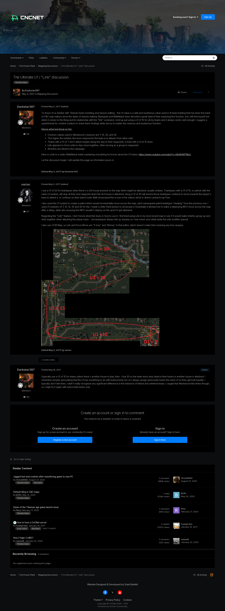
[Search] (178, 57)
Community (59, 57)
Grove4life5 (22, 479)
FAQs (31, 57)
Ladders (44, 57)
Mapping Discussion (47, 94)
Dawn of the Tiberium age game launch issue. (36, 507)
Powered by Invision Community (112, 606)
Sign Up (208, 17)
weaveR (20, 541)
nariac (25, 184)
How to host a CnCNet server (32, 522)
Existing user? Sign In (185, 17)
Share (182, 92)
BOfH (18, 495)
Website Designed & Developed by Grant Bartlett (112, 584)
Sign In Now (160, 440)
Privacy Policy (113, 600)
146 (26, 134)
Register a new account (65, 440)
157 (26, 211)
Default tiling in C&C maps (26, 492)
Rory (18, 510)
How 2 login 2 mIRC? (23, 538)
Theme (98, 600)
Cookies (127, 600)
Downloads (17, 57)
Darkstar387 (32, 90)
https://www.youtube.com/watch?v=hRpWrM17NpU (165, 154)
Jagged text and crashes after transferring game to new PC (43, 476)
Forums (75, 57)
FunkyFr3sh (22, 525)
